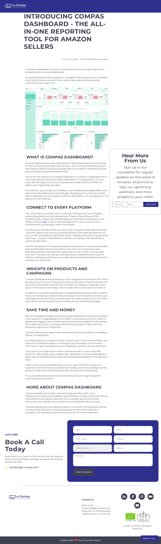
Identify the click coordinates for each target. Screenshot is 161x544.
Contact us (88, 499)
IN (109, 514)
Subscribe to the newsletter (96, 511)
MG (104, 514)
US (99, 514)
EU (94, 514)
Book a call (87, 505)
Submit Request (83, 472)
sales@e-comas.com (99, 508)
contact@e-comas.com (22, 467)
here (44, 222)
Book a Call (149, 538)
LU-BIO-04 (130, 517)
